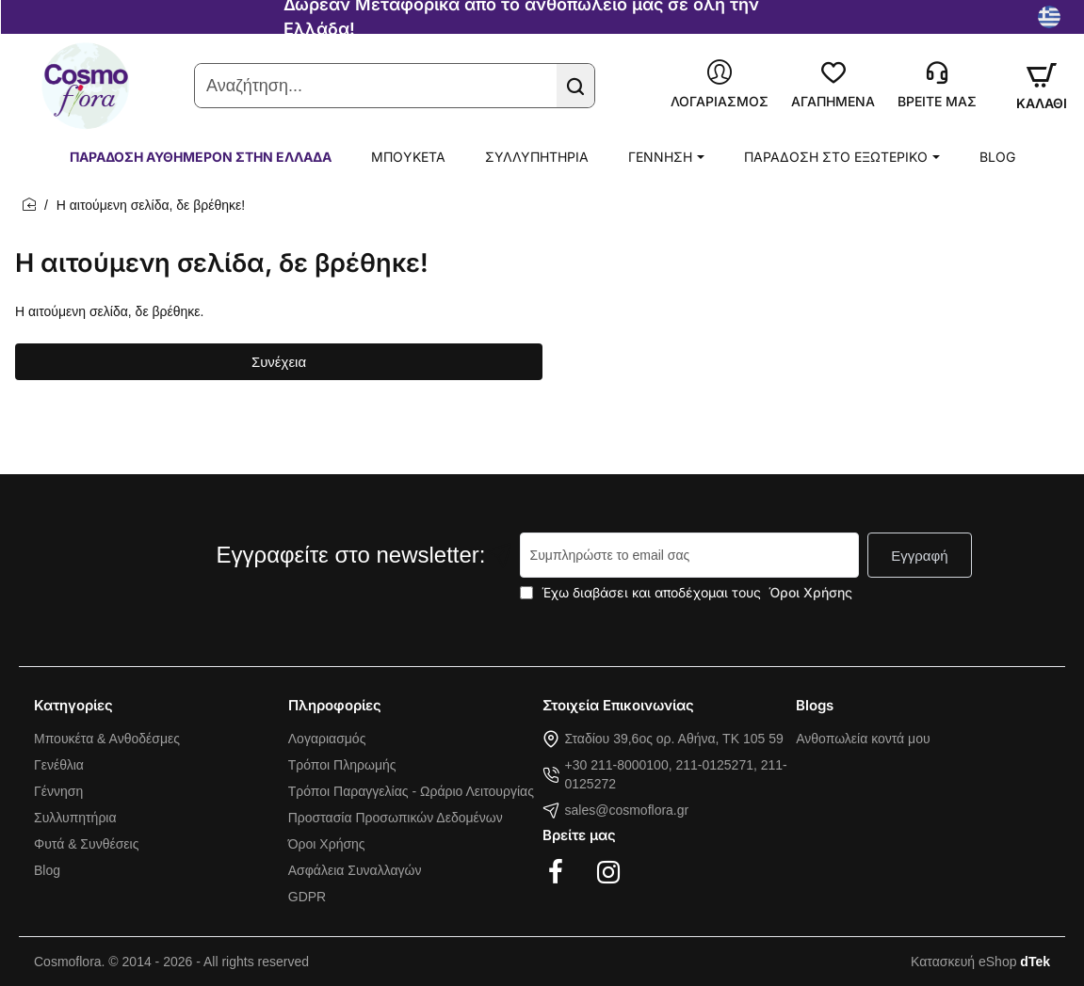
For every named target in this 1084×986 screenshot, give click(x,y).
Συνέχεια (278, 362)
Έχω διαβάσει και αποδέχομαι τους (688, 592)
